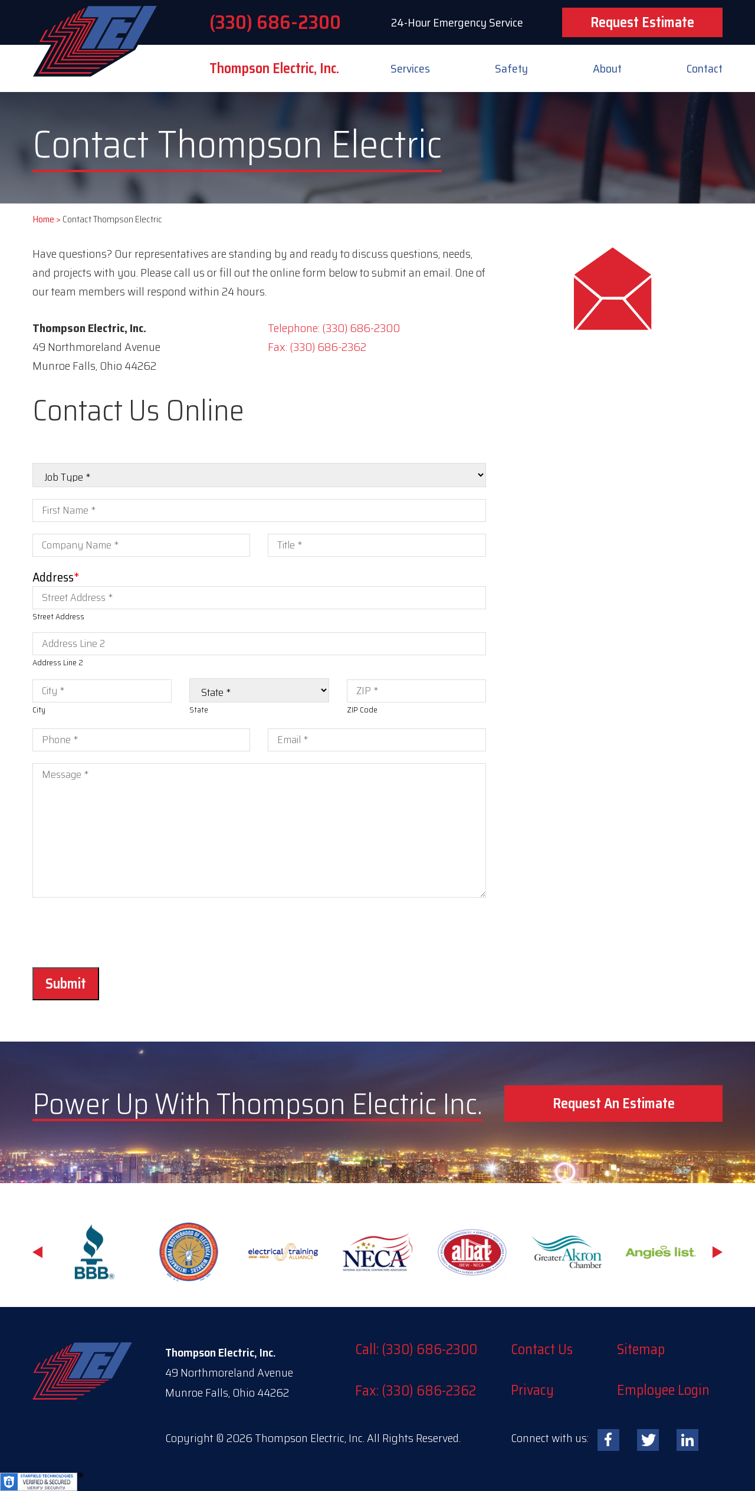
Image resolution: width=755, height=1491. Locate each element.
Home (43, 219)
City (38, 709)
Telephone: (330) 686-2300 (334, 327)
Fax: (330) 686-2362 (317, 346)
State (198, 709)
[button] (613, 1103)
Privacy (532, 1390)
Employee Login (663, 1390)
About (607, 68)
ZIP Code (362, 709)
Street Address (58, 616)
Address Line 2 (57, 662)
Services (410, 68)
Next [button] (718, 1252)
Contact (705, 68)
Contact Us (542, 1349)
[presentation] (122, 932)
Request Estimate (642, 22)
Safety (511, 68)
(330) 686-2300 (275, 22)
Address (56, 577)
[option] (94, 1252)
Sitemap (641, 1349)
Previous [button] (37, 1252)
